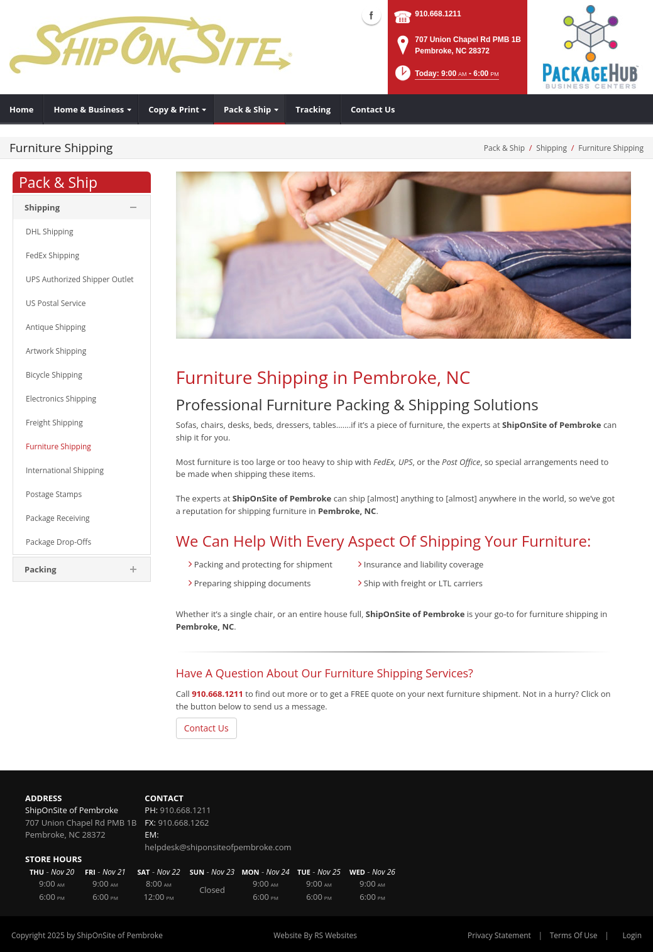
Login (632, 935)
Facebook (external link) (371, 15)
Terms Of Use (574, 935)
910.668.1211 (438, 13)
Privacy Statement (499, 935)
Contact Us (206, 728)
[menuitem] (21, 109)
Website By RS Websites (315, 935)
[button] (446, 76)
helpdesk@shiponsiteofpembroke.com (218, 847)
